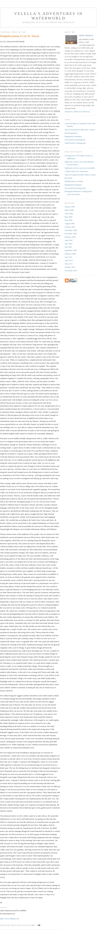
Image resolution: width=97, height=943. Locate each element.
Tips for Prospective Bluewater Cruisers (80, 130)
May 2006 (68, 217)
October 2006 (70, 227)
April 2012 (69, 260)
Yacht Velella (86, 35)
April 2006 (69, 213)
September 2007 (71, 250)
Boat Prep (68, 178)
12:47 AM (31, 925)
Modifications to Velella (74, 181)
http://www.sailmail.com (9, 919)
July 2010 (68, 257)
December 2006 (71, 233)
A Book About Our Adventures (76, 171)
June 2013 (68, 264)
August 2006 (69, 223)
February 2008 (70, 254)
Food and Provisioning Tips (75, 188)
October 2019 (70, 267)
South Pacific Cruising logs (75, 143)
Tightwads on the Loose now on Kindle (80, 168)
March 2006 (69, 210)
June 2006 (68, 220)
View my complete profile (77, 112)
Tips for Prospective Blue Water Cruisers (80, 175)
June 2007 (68, 244)
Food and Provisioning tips (75, 140)
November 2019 (71, 270)
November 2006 (71, 230)
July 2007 (68, 247)
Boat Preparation (71, 133)
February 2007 (70, 237)
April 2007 (69, 240)
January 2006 (70, 207)
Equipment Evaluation (73, 136)
